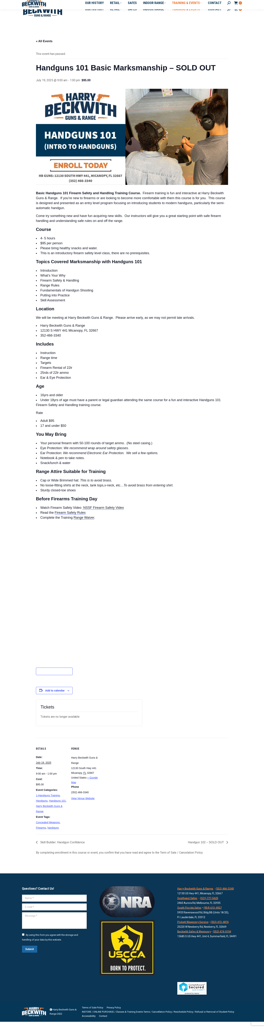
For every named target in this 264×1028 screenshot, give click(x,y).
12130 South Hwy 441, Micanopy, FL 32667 (97, 3)
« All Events (44, 47)
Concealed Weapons (48, 828)
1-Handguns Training (48, 801)
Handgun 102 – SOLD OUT (206, 848)
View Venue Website (83, 804)
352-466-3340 (31, 3)
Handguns (42, 807)
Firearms (41, 833)
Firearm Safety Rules (70, 519)
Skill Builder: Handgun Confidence (62, 848)
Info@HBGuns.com (57, 3)
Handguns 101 (57, 807)
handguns (53, 833)
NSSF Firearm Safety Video (103, 514)
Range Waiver (84, 524)
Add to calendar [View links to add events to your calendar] (55, 696)
